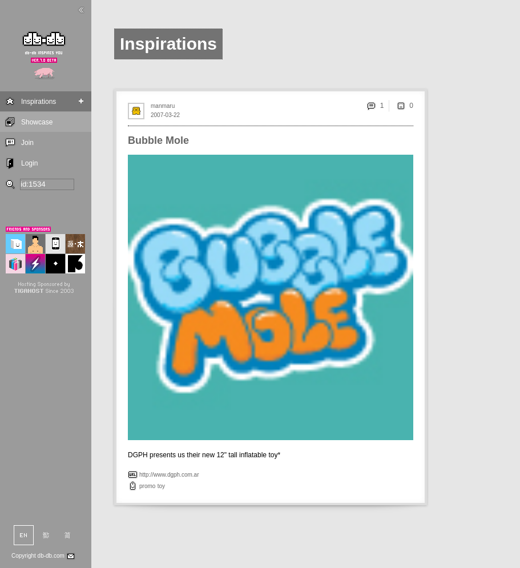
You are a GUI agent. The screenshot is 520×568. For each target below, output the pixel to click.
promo (147, 486)
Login (29, 163)
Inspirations (38, 102)
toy (161, 486)
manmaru (163, 106)
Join (27, 143)
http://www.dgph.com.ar (169, 475)
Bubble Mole (158, 140)
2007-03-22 (165, 115)
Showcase (37, 122)
